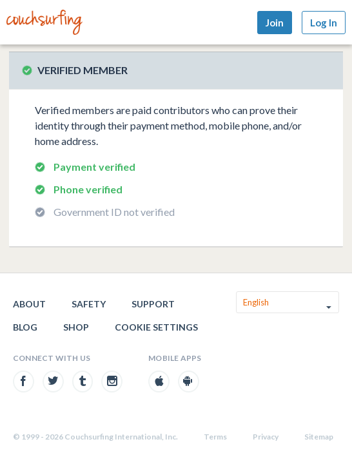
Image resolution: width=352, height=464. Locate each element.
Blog (25, 327)
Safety (89, 303)
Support (153, 303)
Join (275, 22)
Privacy (266, 436)
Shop (76, 327)
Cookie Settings (156, 327)
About (29, 303)
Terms (215, 436)
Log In (323, 22)
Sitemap (318, 436)
